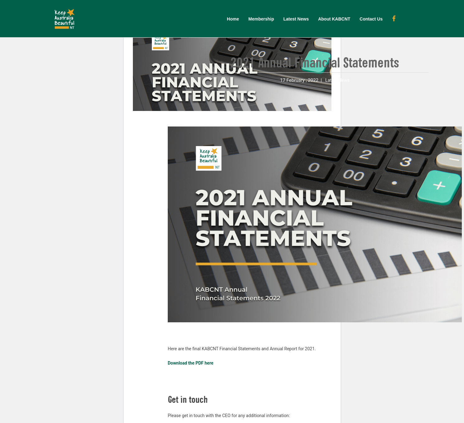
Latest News (296, 18)
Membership (261, 18)
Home (233, 18)
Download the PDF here (190, 363)
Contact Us (371, 18)
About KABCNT (334, 18)
